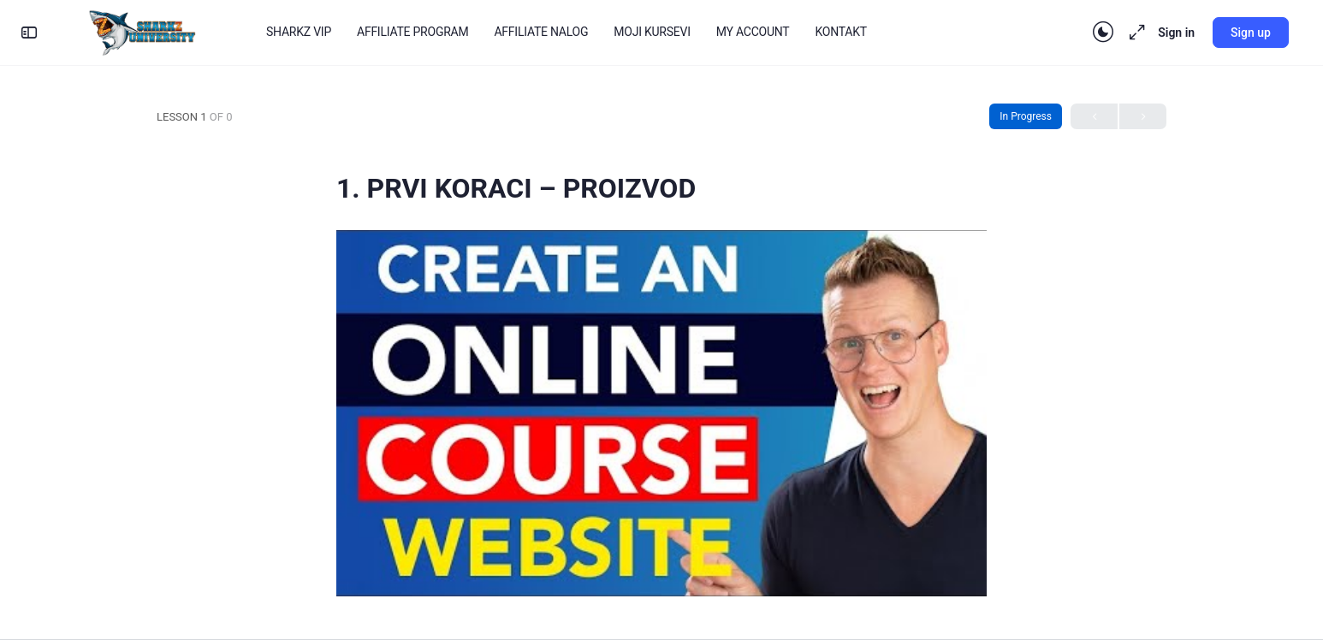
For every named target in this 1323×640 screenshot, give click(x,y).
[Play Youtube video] (661, 413)
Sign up (1251, 32)
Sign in (1176, 32)
